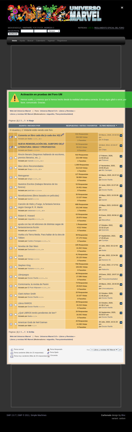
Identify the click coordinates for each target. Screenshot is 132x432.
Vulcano (31, 268)
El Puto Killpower (34, 287)
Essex (30, 150)
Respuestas (72, 126)
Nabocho (105, 269)
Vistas (82, 126)
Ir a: (88, 350)
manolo (30, 161)
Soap (30, 169)
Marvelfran (106, 220)
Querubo (105, 230)
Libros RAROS (25, 303)
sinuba (104, 210)
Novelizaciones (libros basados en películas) (38, 196)
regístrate (13, 31)
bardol (30, 199)
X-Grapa (105, 140)
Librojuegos (23, 275)
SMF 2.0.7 (11, 415)
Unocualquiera (107, 288)
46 (43, 210)
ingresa (48, 28)
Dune (20, 256)
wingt (30, 179)
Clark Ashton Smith (27, 294)
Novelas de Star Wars (28, 246)
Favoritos (92, 126)
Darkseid (31, 249)
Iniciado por (34, 126)
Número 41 (106, 260)
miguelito (50, 114)
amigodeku (32, 230)
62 (40, 139)
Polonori (105, 160)
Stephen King (24, 265)
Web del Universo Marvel (20, 111)
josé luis (31, 190)
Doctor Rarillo (107, 180)
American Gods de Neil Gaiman (32, 322)
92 (40, 169)
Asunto (22, 126)
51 (42, 268)
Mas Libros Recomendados (30, 166)
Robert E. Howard (26, 216)
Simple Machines (38, 415)
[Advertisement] (49, 67)
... (23, 121)
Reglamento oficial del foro (109, 28)
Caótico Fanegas (34, 241)
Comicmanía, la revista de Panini (33, 284)
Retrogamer (23, 176)
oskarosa (31, 210)
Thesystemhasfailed (63, 114)
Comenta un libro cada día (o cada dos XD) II (40, 135)
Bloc (123, 415)
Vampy (30, 259)
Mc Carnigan (107, 170)
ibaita (30, 139)
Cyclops (105, 240)
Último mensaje (108, 126)
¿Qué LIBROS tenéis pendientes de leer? (37, 313)
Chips (104, 150)
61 (41, 161)
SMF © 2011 (23, 415)
